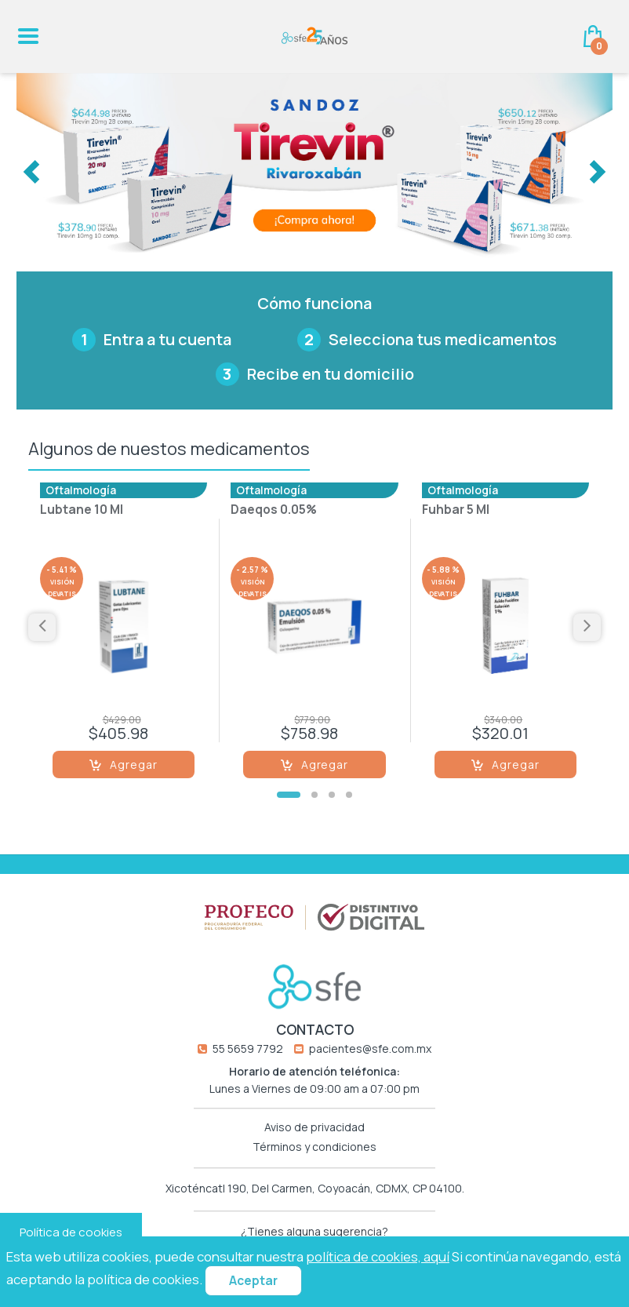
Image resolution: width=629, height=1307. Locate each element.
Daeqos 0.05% (274, 511)
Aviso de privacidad (314, 1127)
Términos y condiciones (314, 1147)
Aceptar (253, 1280)
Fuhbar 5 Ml (455, 511)
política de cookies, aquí (377, 1256)
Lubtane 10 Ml (81, 511)
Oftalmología (80, 489)
